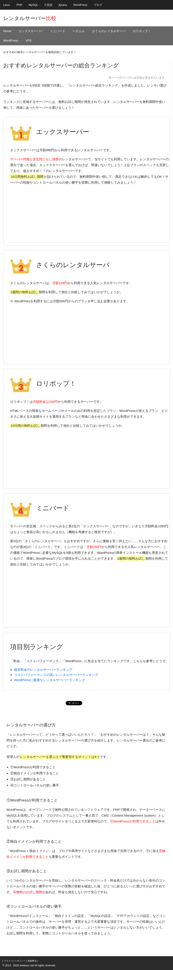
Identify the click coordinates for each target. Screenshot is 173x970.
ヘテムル (79, 31)
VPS (28, 40)
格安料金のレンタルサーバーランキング (43, 669)
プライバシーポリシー (14, 961)
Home (7, 31)
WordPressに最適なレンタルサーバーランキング (49, 680)
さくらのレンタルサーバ (108, 31)
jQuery (63, 4)
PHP (19, 4)
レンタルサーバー (29, 18)
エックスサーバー (31, 31)
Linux (6, 4)
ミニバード (57, 31)
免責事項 (32, 961)
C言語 (48, 4)
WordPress (80, 4)
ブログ (98, 4)
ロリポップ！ (142, 31)
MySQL (33, 4)
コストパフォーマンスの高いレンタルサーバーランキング (56, 675)
